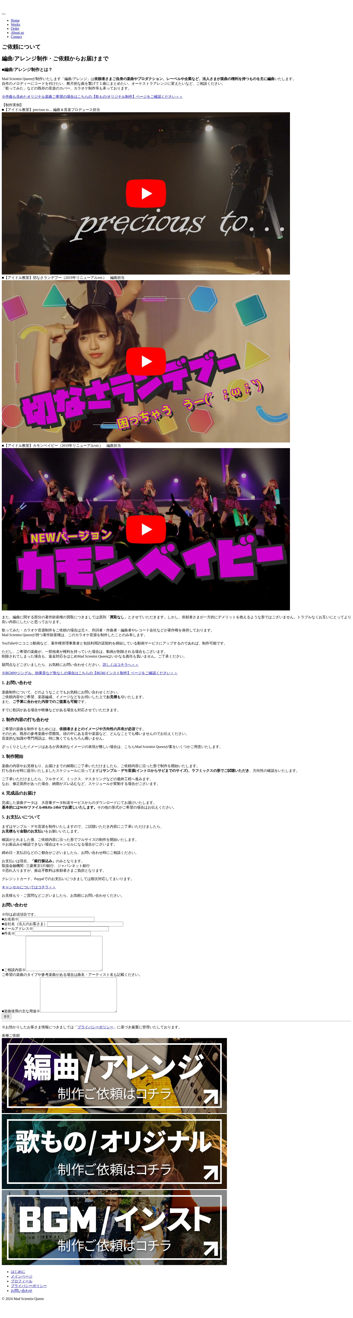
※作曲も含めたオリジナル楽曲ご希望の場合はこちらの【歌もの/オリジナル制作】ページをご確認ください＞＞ (92, 97)
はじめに (18, 1285)
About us (17, 32)
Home (15, 20)
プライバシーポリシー (95, 1041)
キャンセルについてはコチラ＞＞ (29, 887)
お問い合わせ (21, 1304)
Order (15, 28)
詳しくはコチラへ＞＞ (121, 665)
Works (15, 24)
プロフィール (21, 1295)
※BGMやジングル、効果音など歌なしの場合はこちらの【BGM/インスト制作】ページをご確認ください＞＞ (90, 673)
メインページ (21, 1290)
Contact (16, 37)
